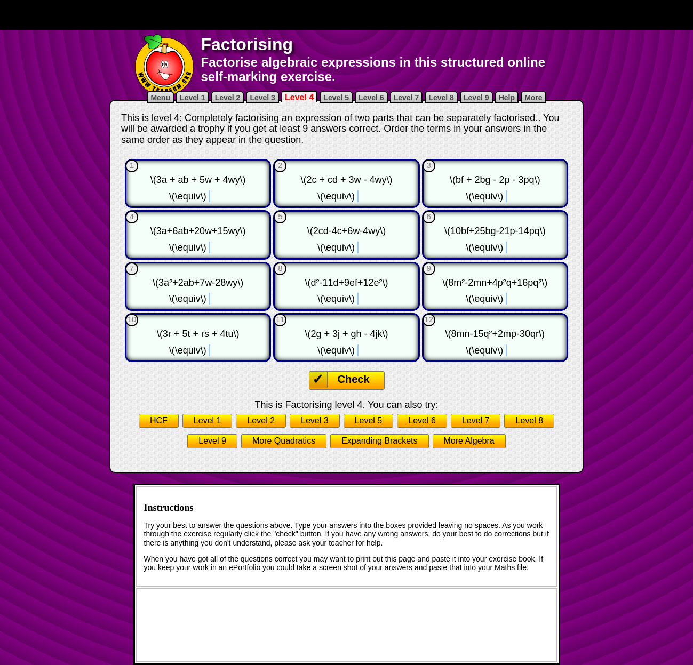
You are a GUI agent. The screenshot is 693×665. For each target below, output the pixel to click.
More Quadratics (283, 440)
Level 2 (227, 97)
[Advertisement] (347, 15)
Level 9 (476, 97)
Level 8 (440, 97)
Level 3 (262, 97)
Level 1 (192, 97)
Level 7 (406, 97)
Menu (160, 97)
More (533, 97)
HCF (159, 420)
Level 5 (335, 97)
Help (507, 97)
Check (354, 379)
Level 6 (371, 97)
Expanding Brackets (379, 440)
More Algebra (469, 440)
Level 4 (299, 97)
